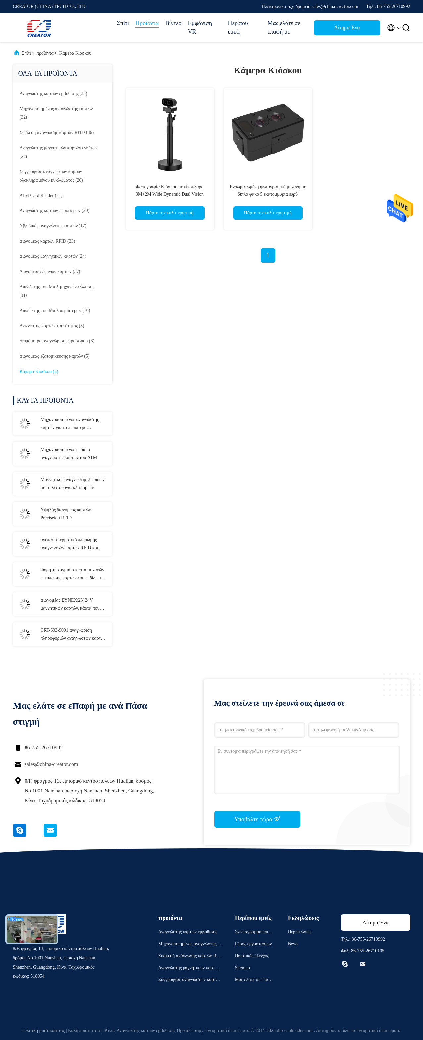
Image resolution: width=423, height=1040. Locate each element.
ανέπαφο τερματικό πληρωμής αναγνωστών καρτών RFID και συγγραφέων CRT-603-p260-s (69, 544)
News (293, 943)
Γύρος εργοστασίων (253, 943)
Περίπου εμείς (238, 27)
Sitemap (242, 967)
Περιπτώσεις (299, 931)
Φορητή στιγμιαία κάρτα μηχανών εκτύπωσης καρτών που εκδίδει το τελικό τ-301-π (72, 574)
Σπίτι (123, 23)
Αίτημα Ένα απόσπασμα (347, 29)
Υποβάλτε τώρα (257, 819)
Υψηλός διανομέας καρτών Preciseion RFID (66, 513)
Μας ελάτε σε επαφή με (284, 27)
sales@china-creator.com (51, 764)
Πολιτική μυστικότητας (43, 1030)
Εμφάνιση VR (200, 27)
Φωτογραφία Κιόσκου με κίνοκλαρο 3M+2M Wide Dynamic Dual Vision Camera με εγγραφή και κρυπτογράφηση (169, 194)
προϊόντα (45, 53)
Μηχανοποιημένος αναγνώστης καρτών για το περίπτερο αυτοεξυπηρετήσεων (70, 424)
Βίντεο (173, 23)
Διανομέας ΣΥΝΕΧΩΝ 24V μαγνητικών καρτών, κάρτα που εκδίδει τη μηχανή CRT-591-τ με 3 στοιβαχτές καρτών (73, 605)
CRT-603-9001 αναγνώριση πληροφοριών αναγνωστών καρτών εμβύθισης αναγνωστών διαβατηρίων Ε (73, 635)
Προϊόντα (147, 23)
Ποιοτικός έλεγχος (252, 955)
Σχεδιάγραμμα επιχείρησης (254, 932)
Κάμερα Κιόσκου (75, 53)
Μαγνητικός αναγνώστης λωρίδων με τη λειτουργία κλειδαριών (73, 483)
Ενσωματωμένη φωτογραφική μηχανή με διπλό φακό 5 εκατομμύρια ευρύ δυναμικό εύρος (268, 194)
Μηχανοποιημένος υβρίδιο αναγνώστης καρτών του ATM (69, 453)
